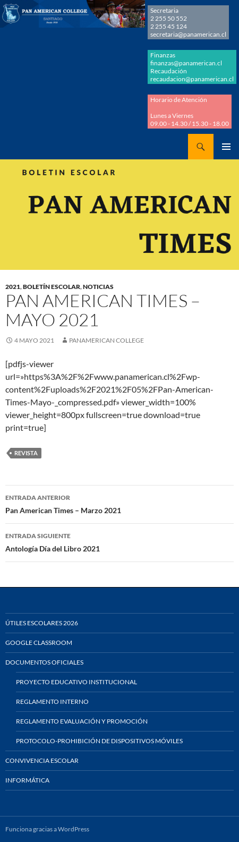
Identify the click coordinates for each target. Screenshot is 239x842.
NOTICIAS (98, 287)
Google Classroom (38, 643)
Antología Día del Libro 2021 (119, 541)
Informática (27, 780)
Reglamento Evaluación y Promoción (82, 721)
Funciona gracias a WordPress (47, 829)
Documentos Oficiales (44, 662)
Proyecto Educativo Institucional (76, 682)
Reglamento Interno (52, 701)
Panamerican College (106, 340)
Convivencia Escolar (42, 760)
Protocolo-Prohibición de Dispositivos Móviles (99, 741)
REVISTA (26, 452)
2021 (12, 287)
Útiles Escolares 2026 (41, 623)
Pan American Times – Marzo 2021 (119, 503)
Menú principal (226, 146)
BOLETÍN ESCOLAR (51, 287)
